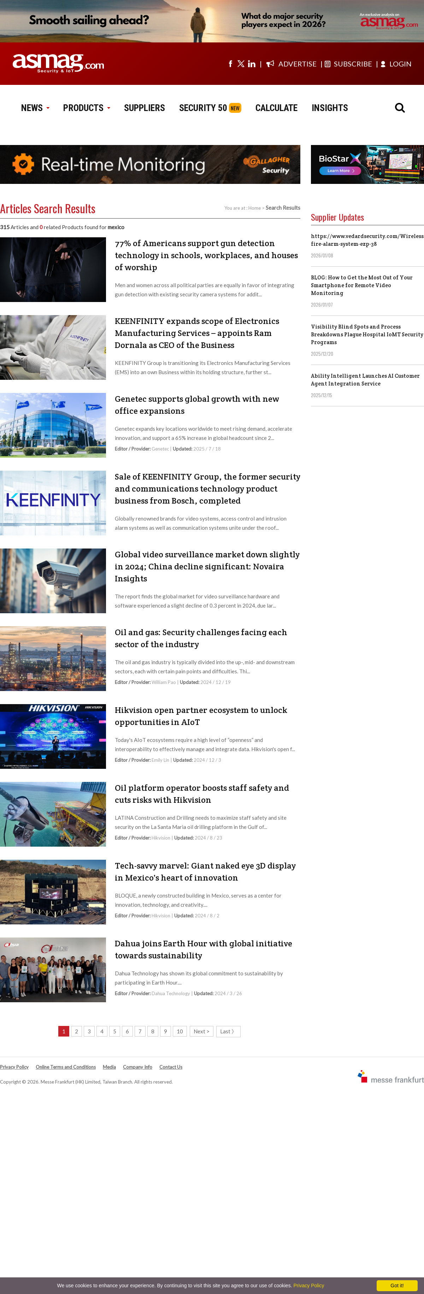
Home (254, 208)
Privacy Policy (14, 1067)
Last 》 (228, 1031)
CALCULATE (276, 108)
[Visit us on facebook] (230, 63)
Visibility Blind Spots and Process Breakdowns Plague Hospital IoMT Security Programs (367, 334)
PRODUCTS (86, 108)
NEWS (35, 108)
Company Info (137, 1067)
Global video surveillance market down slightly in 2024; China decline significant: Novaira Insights (207, 566)
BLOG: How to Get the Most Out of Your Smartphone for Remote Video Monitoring (362, 285)
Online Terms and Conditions (66, 1067)
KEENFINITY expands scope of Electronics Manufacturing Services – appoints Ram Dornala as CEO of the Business (197, 332)
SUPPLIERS (144, 108)
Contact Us (170, 1067)
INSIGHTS (330, 108)
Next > (202, 1031)
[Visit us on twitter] (241, 63)
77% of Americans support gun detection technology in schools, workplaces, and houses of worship (206, 255)
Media (109, 1067)
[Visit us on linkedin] (252, 63)
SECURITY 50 (203, 108)
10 (180, 1031)
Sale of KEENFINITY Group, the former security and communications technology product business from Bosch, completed (207, 488)
